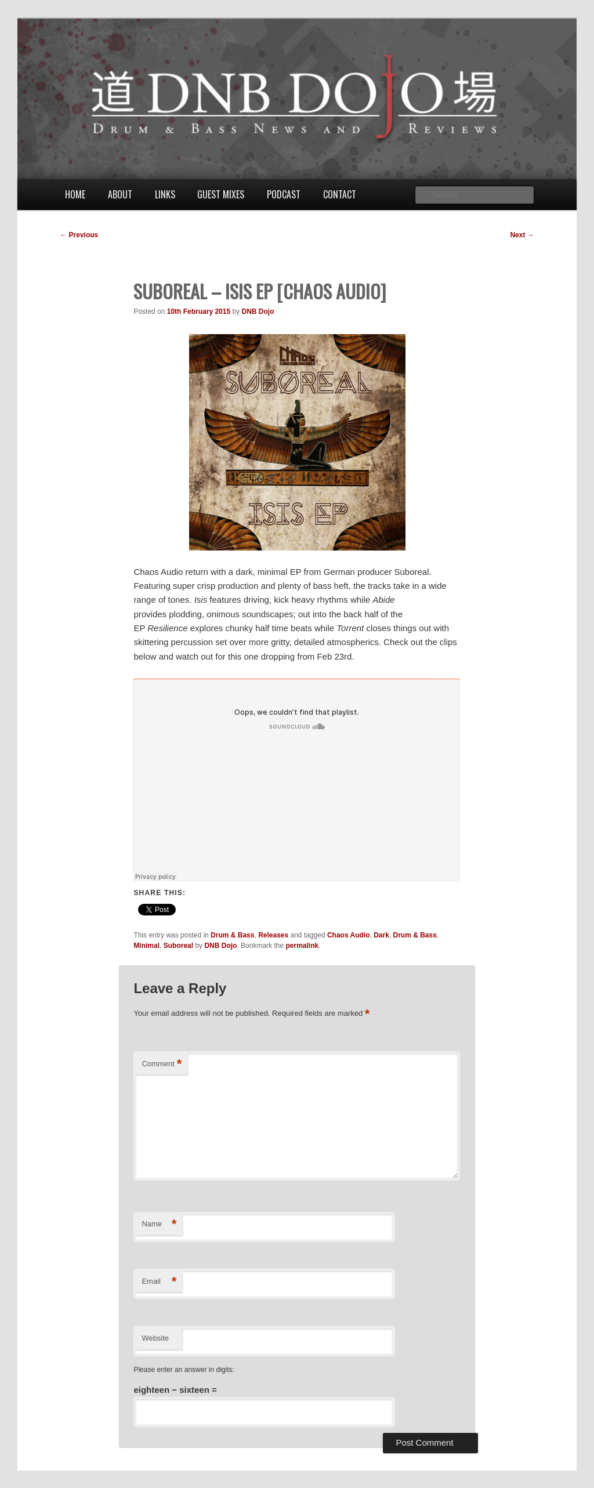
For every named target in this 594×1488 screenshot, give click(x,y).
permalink (301, 946)
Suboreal (178, 946)
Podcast (283, 194)
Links (165, 194)
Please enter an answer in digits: (183, 1370)
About (120, 194)
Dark (381, 935)
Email (159, 1281)
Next (522, 235)
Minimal (146, 946)
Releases (273, 935)
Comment (162, 1064)
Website (155, 1338)
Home (75, 194)
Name (159, 1224)
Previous (79, 235)
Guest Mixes (220, 194)
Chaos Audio (348, 935)
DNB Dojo (258, 311)
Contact (339, 194)
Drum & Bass (232, 935)
